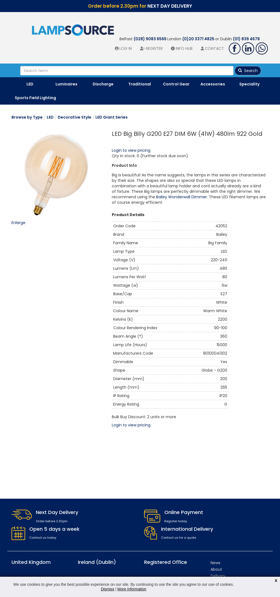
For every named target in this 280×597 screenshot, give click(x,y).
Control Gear (176, 84)
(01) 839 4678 (246, 39)
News (215, 563)
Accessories (212, 84)
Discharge (103, 84)
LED (30, 84)
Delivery (218, 576)
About (216, 569)
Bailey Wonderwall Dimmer (181, 197)
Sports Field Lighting (35, 98)
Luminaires (66, 84)
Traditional (139, 84)
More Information (131, 589)
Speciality (249, 84)
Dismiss (107, 589)
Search (248, 70)
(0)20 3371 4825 (198, 39)
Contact (214, 48)
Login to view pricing (131, 150)
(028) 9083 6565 (150, 39)
